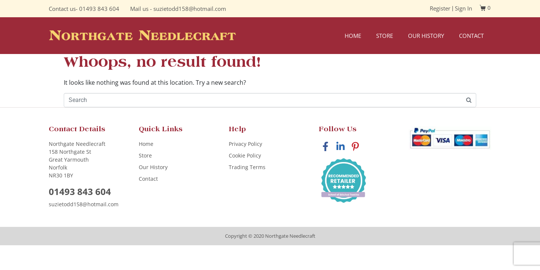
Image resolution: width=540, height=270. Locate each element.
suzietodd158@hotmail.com (189, 8)
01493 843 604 (99, 8)
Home (353, 35)
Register (440, 8)
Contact (471, 35)
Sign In (463, 8)
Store (384, 35)
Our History (426, 35)
